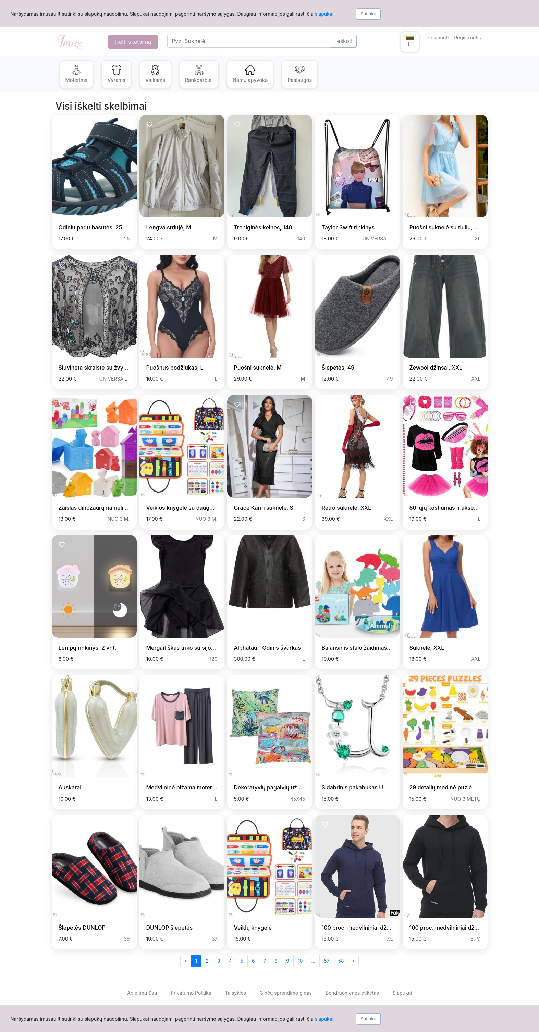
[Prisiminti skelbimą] (62, 124)
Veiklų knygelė (253, 927)
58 (341, 961)
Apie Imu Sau (142, 993)
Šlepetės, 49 (338, 367)
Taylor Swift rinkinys (348, 227)
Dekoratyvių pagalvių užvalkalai (275, 787)
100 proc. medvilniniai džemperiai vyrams (376, 927)
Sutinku (368, 13)
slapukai (324, 14)
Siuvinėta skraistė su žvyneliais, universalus (116, 367)
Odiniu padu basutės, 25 (90, 227)
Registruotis (467, 37)
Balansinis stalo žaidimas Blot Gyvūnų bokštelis (383, 647)
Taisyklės (235, 993)
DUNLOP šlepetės (169, 927)
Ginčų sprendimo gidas (286, 993)
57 (326, 961)
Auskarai (70, 787)
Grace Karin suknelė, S (263, 507)
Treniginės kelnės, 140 (263, 227)
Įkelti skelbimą (133, 41)
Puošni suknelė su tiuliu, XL (445, 227)
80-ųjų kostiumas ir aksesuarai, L (452, 507)
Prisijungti (437, 37)
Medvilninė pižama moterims (183, 787)
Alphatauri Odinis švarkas (267, 647)
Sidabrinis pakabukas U (352, 787)
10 (300, 961)
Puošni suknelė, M (258, 367)
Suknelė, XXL (426, 647)
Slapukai (402, 993)
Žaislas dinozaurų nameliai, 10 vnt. (103, 507)
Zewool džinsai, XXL (436, 367)
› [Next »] (353, 961)
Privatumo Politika (191, 993)
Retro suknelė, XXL (346, 507)
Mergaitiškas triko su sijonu (182, 647)
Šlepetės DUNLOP (82, 927)
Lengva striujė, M (168, 227)
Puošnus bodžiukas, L (175, 367)
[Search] (249, 41)
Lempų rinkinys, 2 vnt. (88, 647)
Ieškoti (343, 41)
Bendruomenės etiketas (352, 993)
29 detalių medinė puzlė (440, 787)
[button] (410, 41)
